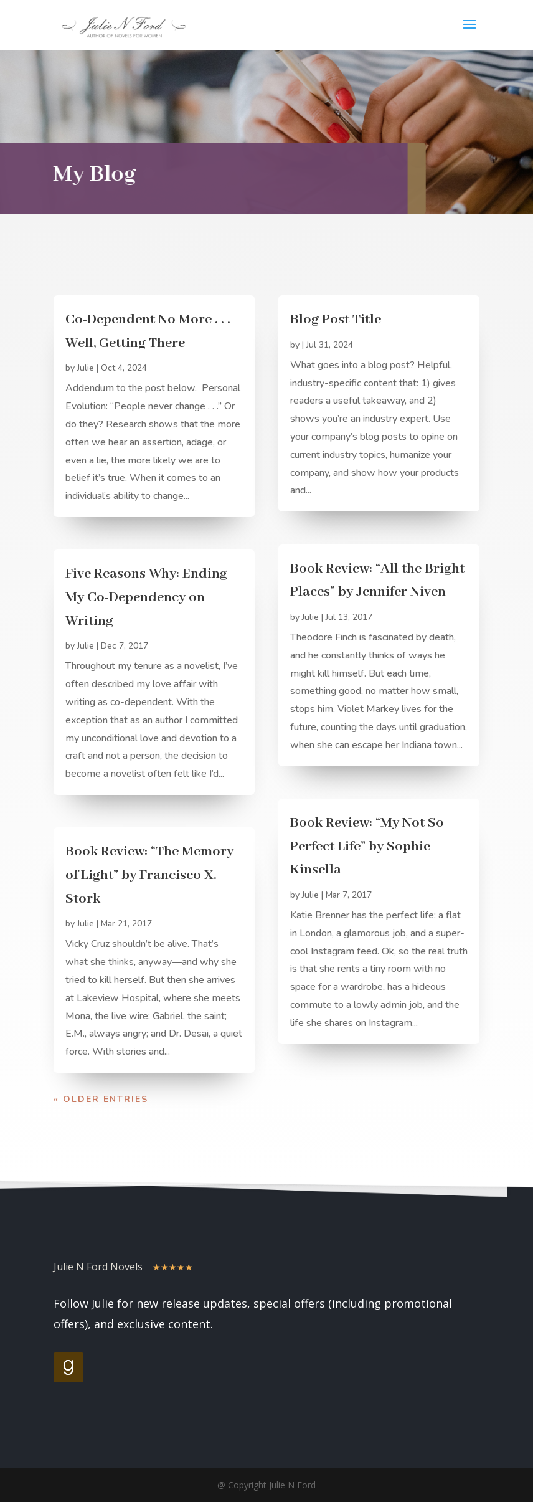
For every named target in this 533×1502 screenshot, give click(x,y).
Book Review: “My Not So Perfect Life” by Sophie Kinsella (367, 846)
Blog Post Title (335, 319)
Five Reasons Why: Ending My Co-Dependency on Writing (146, 597)
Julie (85, 368)
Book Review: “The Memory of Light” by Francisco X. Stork (149, 875)
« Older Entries (101, 1099)
